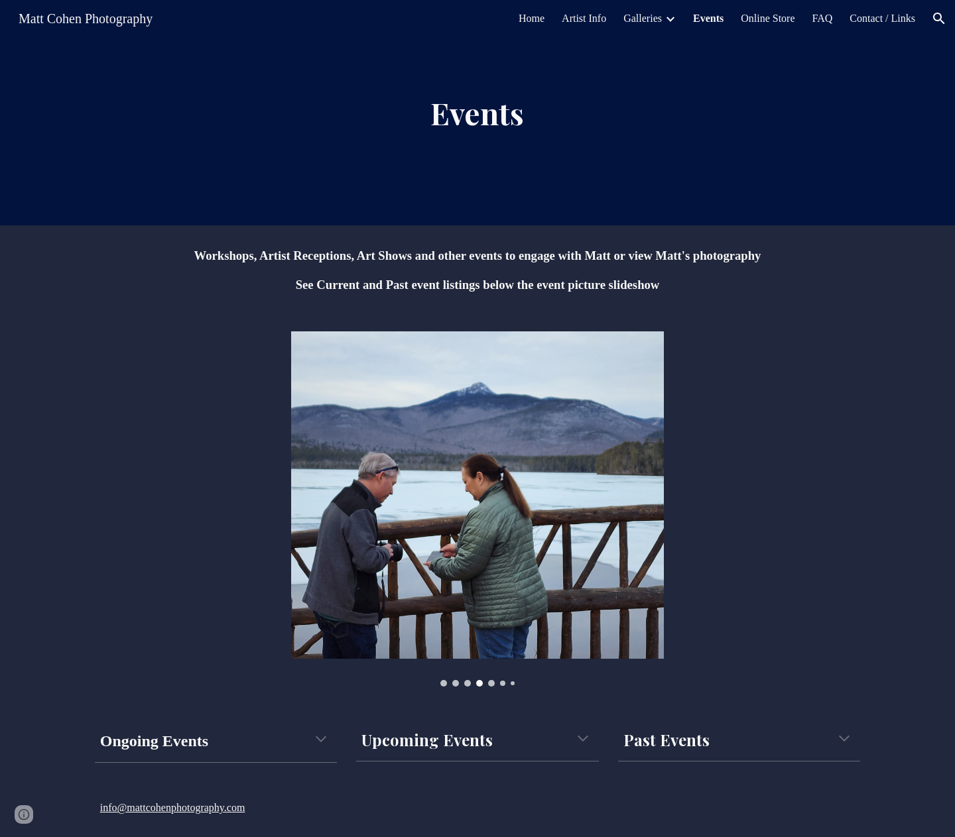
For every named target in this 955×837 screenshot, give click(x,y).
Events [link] (708, 18)
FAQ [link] (822, 18)
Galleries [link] (642, 18)
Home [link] (531, 18)
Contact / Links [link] (882, 18)
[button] (939, 18)
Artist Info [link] (584, 18)
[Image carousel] (477, 509)
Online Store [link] (768, 18)
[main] (477, 113)
